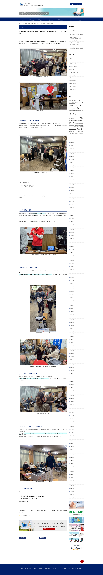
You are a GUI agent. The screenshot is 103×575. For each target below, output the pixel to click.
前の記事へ (22, 538)
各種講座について (48, 568)
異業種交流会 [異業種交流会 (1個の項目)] (71, 129)
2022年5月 (72, 257)
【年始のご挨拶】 (73, 30)
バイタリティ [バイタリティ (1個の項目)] (81, 114)
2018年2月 (72, 401)
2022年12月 (72, 238)
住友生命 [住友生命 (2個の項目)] (76, 118)
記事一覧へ (42, 538)
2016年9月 (72, 449)
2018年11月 (72, 376)
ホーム (20, 23)
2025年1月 (72, 173)
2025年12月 (72, 145)
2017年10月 (72, 412)
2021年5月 (72, 291)
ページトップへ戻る (82, 561)
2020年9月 (72, 314)
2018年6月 (72, 390)
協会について (41, 19)
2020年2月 (72, 333)
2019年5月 (72, 359)
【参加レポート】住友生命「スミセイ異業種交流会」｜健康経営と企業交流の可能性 (76, 48)
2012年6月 (72, 497)
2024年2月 (72, 198)
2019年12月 (72, 339)
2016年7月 (72, 454)
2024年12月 (72, 176)
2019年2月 (72, 367)
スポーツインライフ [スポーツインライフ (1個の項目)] (75, 111)
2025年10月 (72, 151)
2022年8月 (72, 249)
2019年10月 (72, 345)
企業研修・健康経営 (73, 66)
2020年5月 (72, 325)
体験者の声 (71, 19)
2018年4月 (72, 395)
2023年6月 (72, 221)
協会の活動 (72, 69)
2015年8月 (72, 483)
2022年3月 (72, 263)
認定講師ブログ (73, 63)
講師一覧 (51, 19)
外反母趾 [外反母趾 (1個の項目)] (76, 123)
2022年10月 (72, 243)
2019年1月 (72, 370)
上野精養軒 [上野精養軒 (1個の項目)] (72, 118)
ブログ (80, 19)
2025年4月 (72, 167)
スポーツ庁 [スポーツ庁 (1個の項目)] (81, 111)
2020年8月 (72, 317)
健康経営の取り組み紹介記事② (27, 186)
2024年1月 (72, 201)
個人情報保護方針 (78, 568)
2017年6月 (72, 423)
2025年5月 (72, 165)
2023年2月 (72, 232)
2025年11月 (72, 148)
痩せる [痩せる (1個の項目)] (75, 129)
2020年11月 (72, 308)
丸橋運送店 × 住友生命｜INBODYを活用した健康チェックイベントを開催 (76, 33)
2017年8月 (72, 418)
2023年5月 (72, 224)
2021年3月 (72, 297)
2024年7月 (72, 187)
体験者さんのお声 (73, 83)
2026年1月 (72, 142)
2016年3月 (72, 466)
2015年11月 (72, 477)
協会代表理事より (73, 89)
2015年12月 (72, 474)
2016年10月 (72, 446)
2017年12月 (72, 407)
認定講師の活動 (73, 80)
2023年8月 (72, 215)
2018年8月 (72, 384)
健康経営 (31, 19)
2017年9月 (72, 415)
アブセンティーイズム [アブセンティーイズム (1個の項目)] (72, 100)
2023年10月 (72, 210)
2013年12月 (72, 494)
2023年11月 (72, 207)
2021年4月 (72, 294)
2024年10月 (72, 179)
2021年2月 (72, 300)
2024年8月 (72, 184)
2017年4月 (72, 429)
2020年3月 (72, 331)
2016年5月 (72, 460)
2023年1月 (72, 235)
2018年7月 (72, 387)
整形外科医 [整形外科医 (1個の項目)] (76, 125)
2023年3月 (72, 229)
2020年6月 (72, 322)
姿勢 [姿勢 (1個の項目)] (79, 123)
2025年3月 (72, 170)
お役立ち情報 (72, 75)
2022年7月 (72, 252)
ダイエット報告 (73, 86)
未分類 (71, 91)
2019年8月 (72, 350)
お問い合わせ (64, 568)
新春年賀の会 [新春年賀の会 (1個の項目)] (81, 125)
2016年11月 (72, 443)
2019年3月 (72, 364)
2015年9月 (72, 480)
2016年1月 (72, 471)
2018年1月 (72, 404)
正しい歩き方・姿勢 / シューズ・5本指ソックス (23, 19)
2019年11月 (72, 342)
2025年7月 (72, 159)
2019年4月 (72, 362)
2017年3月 (72, 432)
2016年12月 (72, 440)
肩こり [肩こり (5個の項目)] (75, 131)
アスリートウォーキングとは (75, 72)
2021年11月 (72, 274)
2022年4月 (72, 260)
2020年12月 (72, 305)
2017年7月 (72, 421)
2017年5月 (72, 426)
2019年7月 (72, 353)
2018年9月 (72, 381)
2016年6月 (72, 457)
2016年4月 (72, 463)
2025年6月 (72, 162)
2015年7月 (72, 485)
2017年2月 (72, 435)
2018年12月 (72, 373)
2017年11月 (72, 409)
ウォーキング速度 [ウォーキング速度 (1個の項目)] (78, 110)
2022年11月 (72, 241)
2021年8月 (72, 283)
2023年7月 (72, 218)
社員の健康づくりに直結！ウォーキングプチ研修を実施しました (76, 43)
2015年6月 (72, 488)
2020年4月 (72, 328)
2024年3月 (72, 196)
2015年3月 (72, 491)
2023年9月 (72, 212)
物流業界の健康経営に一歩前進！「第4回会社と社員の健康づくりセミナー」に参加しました (76, 38)
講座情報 (71, 77)
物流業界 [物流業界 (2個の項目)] (82, 126)
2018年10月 (72, 378)
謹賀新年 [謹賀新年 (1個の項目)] (76, 133)
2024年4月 (72, 193)
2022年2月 (72, 266)
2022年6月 (72, 255)
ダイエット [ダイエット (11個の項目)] (73, 114)
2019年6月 (72, 356)
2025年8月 (72, 156)
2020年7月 (72, 319)
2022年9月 (72, 246)
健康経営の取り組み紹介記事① (27, 185)
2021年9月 (72, 280)
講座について (60, 19)
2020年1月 (72, 336)
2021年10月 (72, 277)
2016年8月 (72, 452)
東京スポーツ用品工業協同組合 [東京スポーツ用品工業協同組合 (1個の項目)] (74, 126)
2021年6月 (72, 288)
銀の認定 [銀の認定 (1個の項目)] (80, 133)
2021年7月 (72, 286)
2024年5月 (72, 190)
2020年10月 (72, 311)
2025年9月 (72, 153)
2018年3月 (72, 398)
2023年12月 (72, 204)
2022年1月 (72, 269)
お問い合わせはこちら (24, 515)
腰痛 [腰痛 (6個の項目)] (79, 131)
